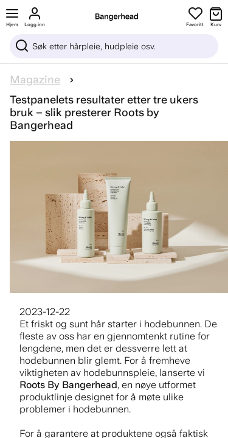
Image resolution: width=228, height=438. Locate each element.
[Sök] (114, 46)
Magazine (35, 80)
